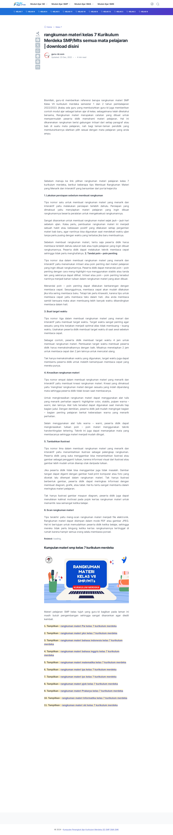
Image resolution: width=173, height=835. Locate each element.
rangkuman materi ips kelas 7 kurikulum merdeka (88, 676)
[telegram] (37, 56)
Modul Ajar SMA (82, 4)
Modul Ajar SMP (60, 4)
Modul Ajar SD (37, 4)
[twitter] (37, 45)
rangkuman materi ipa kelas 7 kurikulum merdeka (88, 669)
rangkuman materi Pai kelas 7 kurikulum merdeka (89, 626)
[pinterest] (37, 61)
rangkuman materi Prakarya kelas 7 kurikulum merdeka (92, 691)
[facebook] (37, 40)
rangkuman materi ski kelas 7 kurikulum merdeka (90, 705)
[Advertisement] (65, 78)
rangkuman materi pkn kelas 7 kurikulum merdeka (89, 633)
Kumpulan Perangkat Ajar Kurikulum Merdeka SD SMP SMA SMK (91, 829)
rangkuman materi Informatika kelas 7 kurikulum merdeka (94, 698)
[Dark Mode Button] (152, 4)
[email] (37, 67)
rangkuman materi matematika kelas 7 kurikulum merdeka (93, 662)
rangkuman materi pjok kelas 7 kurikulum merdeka (89, 684)
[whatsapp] (37, 50)
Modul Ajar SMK (106, 4)
